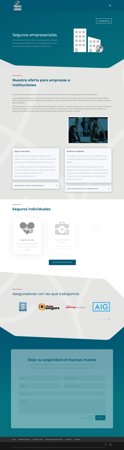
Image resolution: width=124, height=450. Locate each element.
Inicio (14, 439)
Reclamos (68, 439)
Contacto (77, 439)
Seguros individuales (62, 262)
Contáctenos (103, 21)
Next (109, 319)
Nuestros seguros (24, 439)
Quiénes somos (38, 439)
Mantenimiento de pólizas (54, 439)
